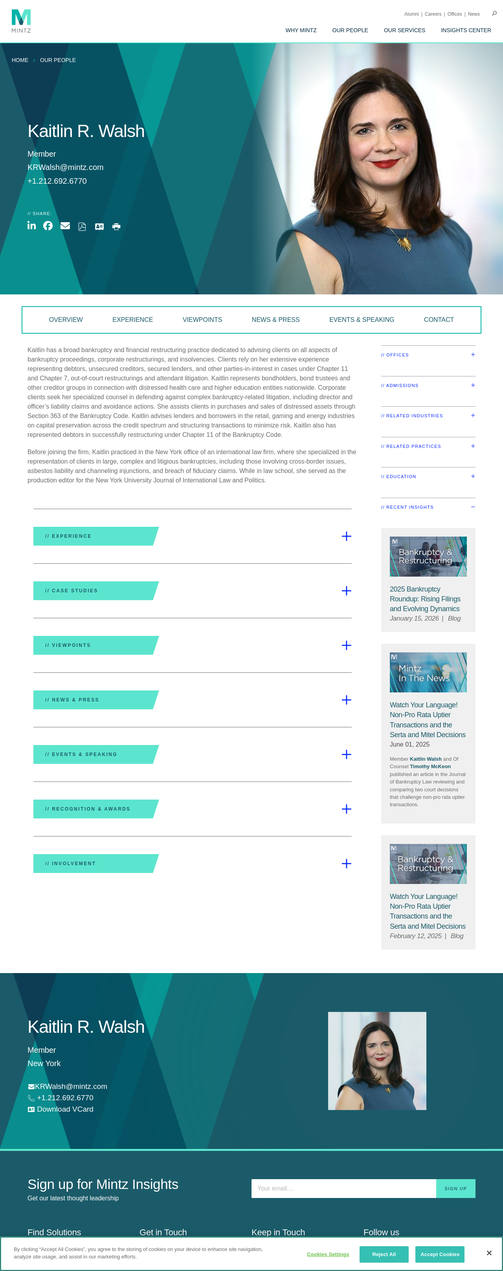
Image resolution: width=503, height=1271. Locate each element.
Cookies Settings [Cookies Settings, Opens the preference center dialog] (328, 1254)
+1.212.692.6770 (64, 1098)
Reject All (384, 1254)
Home (20, 60)
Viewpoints (202, 319)
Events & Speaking (361, 319)
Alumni (411, 14)
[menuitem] (301, 30)
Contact (439, 319)
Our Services (405, 30)
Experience (132, 319)
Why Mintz (301, 30)
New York (44, 1063)
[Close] (489, 1253)
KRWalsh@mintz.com (66, 167)
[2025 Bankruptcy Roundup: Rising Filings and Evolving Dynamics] (425, 599)
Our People (350, 30)
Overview (66, 319)
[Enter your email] (363, 1188)
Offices (455, 14)
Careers (433, 14)
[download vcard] (61, 1109)
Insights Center (466, 30)
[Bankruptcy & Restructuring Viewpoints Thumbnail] (428, 557)
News (474, 14)
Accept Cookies (439, 1254)
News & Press (276, 319)
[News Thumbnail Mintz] (428, 672)
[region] (251, 1253)
